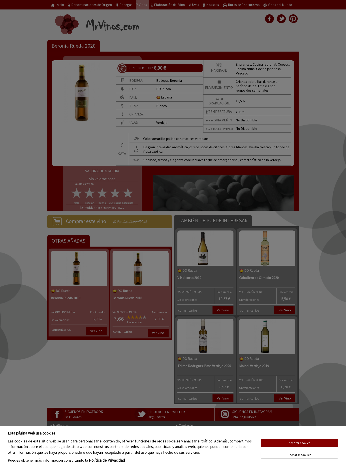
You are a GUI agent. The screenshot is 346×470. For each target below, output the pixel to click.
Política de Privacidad (107, 460)
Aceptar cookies (299, 443)
